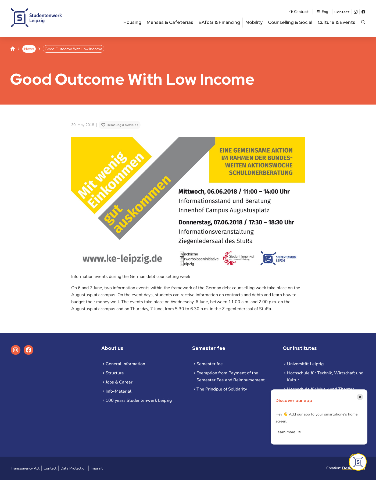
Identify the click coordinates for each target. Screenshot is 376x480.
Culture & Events (336, 22)
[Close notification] (360, 397)
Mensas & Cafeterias (170, 22)
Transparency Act (25, 468)
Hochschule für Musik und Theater (320, 389)
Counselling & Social (290, 22)
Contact (342, 11)
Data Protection (73, 468)
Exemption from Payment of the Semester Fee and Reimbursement (230, 376)
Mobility (254, 22)
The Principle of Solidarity (221, 389)
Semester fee (209, 364)
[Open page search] (363, 22)
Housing (132, 22)
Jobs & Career (119, 382)
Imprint (97, 468)
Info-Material (118, 391)
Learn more (285, 432)
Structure (115, 373)
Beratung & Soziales (122, 125)
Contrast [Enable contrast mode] (299, 11)
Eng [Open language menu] (322, 11)
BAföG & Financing (219, 22)
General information (125, 364)
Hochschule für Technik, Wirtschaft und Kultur (325, 376)
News (29, 48)
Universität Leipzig (305, 364)
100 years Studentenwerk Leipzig (139, 400)
